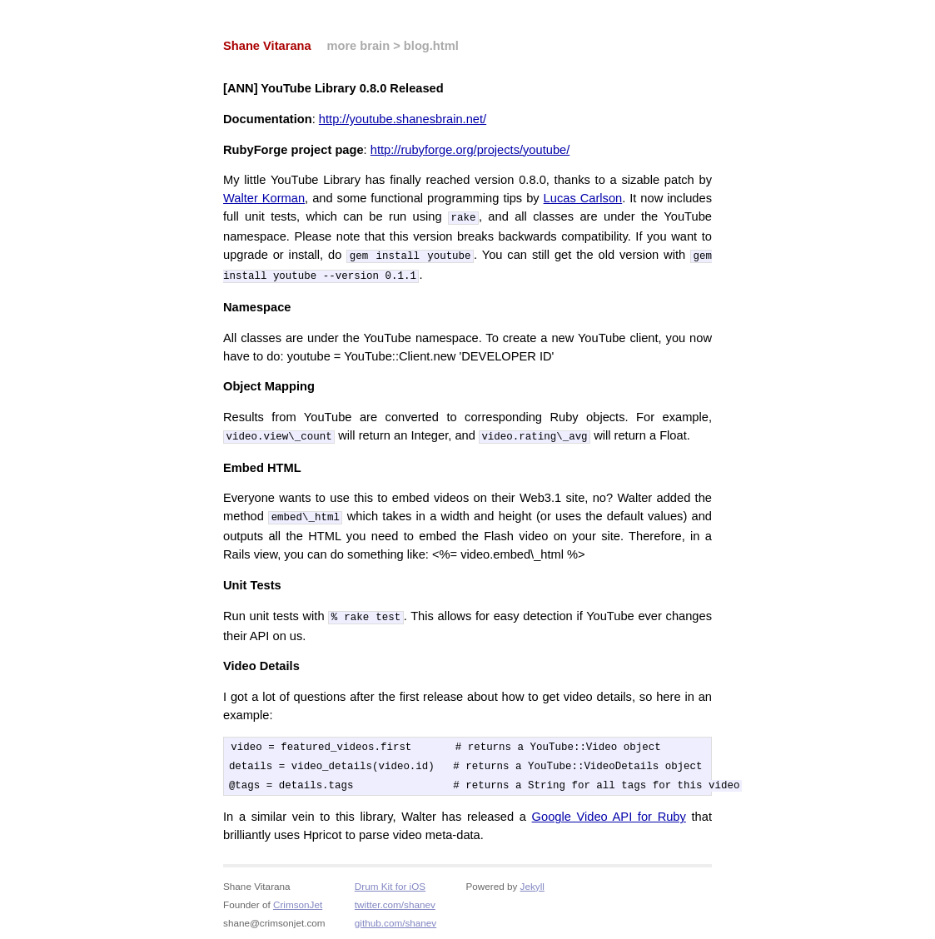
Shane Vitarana (267, 45)
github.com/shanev (395, 920)
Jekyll (532, 883)
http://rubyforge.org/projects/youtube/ (470, 149)
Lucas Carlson (583, 198)
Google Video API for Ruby (609, 814)
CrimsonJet (297, 902)
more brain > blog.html (392, 45)
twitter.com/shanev (395, 902)
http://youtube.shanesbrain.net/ (402, 119)
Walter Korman (264, 198)
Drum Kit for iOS (390, 883)
